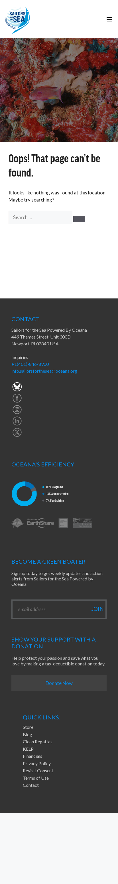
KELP (28, 749)
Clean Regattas (37, 741)
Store (28, 727)
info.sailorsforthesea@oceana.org (44, 370)
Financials (32, 756)
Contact (31, 785)
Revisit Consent (38, 770)
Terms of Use (36, 778)
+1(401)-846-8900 (30, 364)
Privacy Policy (37, 763)
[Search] (79, 219)
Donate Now (59, 683)
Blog (27, 734)
